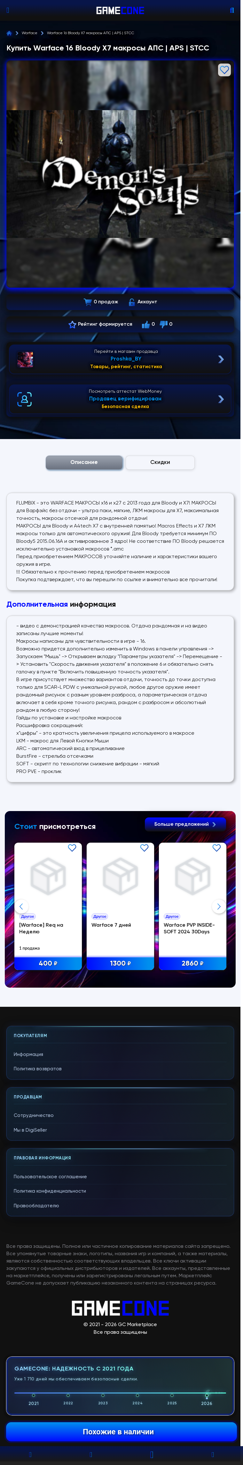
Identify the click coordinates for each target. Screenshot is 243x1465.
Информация (28, 1054)
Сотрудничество (34, 1115)
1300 (120, 964)
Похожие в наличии (118, 1431)
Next (219, 906)
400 (48, 964)
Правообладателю (36, 1205)
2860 (193, 964)
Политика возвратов (38, 1068)
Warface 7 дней (111, 925)
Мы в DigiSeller (30, 1130)
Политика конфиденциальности (50, 1191)
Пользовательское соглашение (50, 1176)
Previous (21, 906)
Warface (29, 33)
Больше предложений (185, 824)
